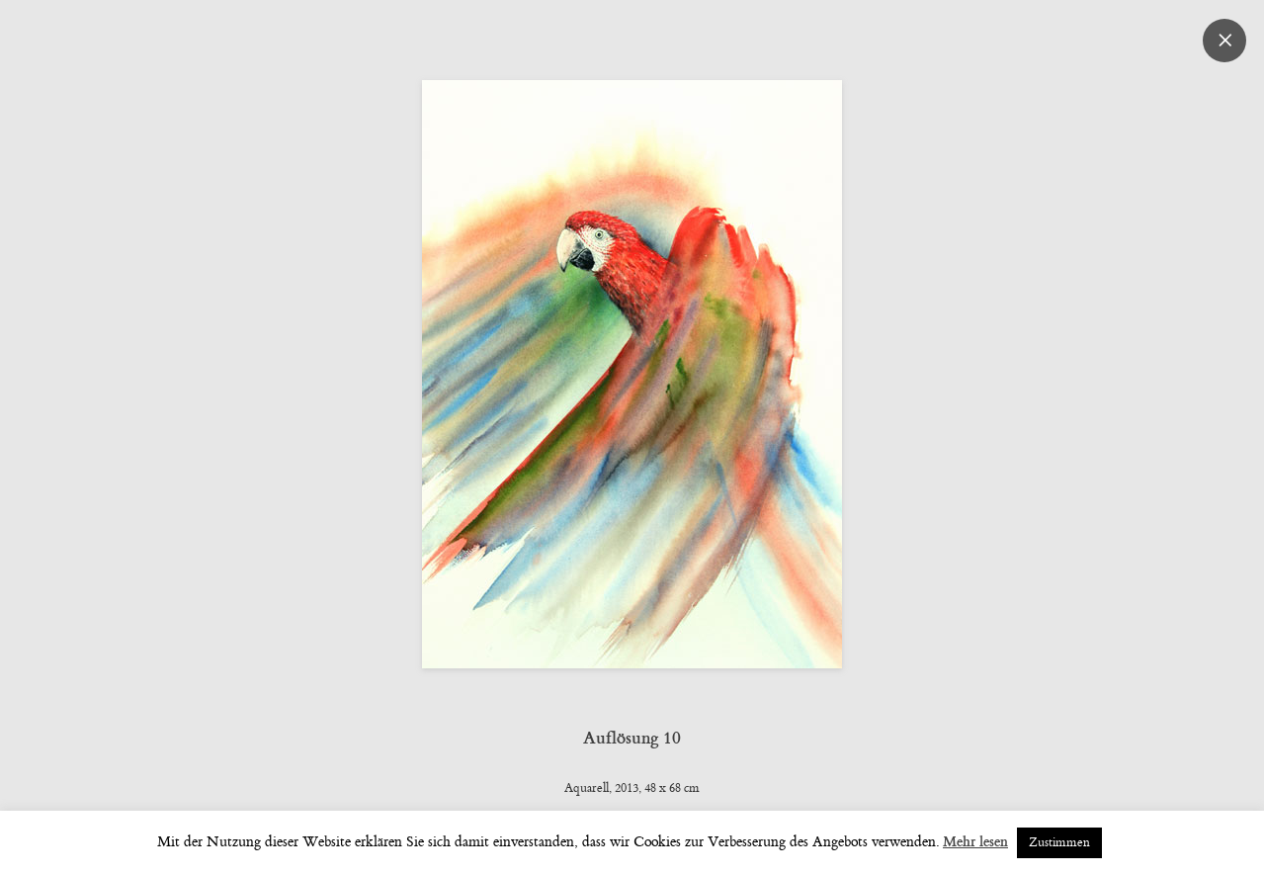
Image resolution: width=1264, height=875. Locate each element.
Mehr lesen (975, 841)
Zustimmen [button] (1059, 842)
